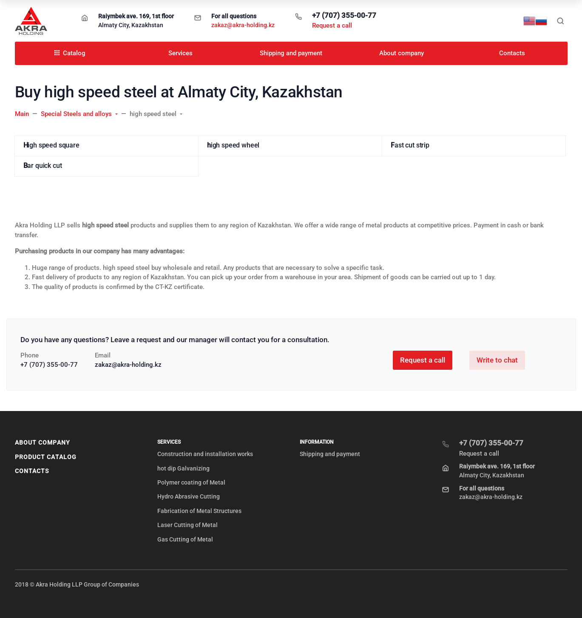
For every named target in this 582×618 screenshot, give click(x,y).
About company (42, 442)
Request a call (332, 25)
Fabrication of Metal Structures (199, 510)
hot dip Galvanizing (183, 468)
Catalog (69, 53)
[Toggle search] (560, 21)
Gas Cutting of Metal (185, 539)
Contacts (32, 471)
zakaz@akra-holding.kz (243, 25)
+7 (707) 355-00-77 (344, 15)
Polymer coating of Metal (191, 482)
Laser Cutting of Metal (187, 525)
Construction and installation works (205, 454)
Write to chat (497, 360)
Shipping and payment (330, 454)
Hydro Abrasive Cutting (188, 496)
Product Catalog (46, 457)
